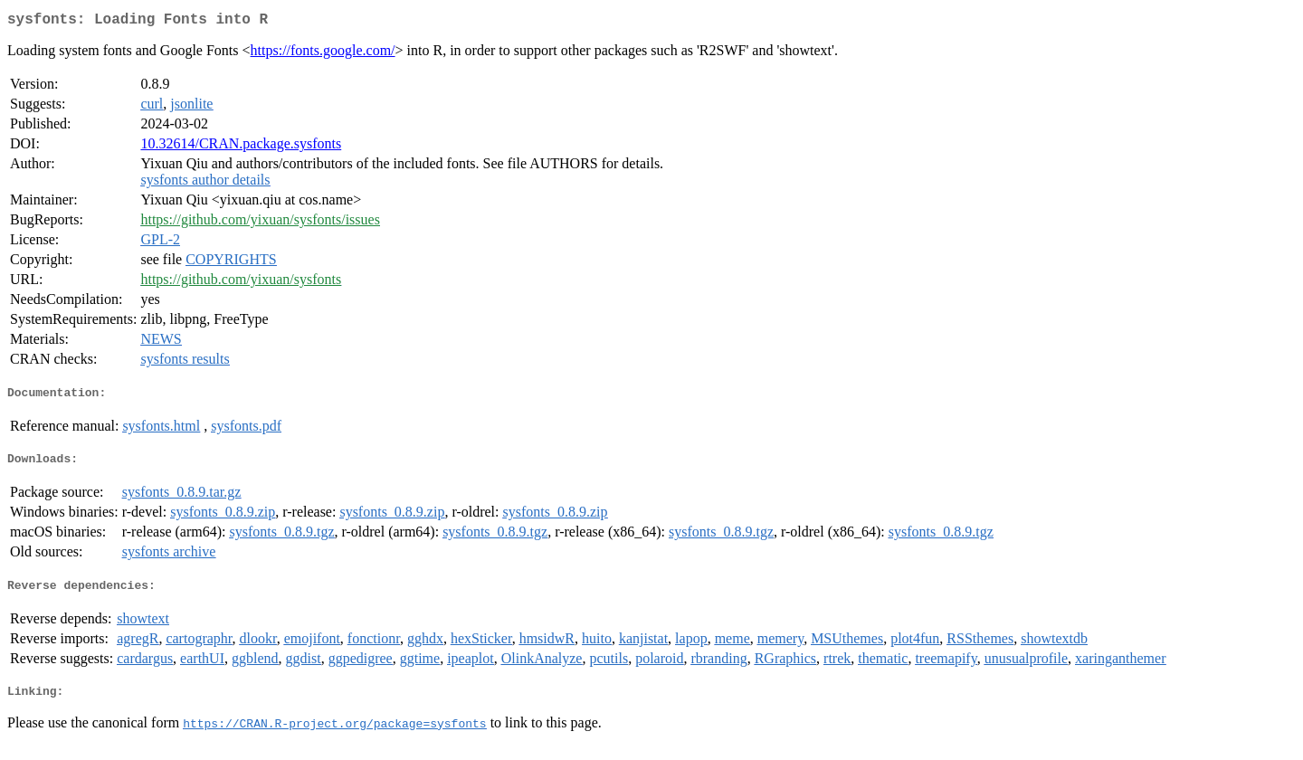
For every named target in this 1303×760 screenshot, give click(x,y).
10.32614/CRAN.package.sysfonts (240, 147)
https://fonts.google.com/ (323, 54)
